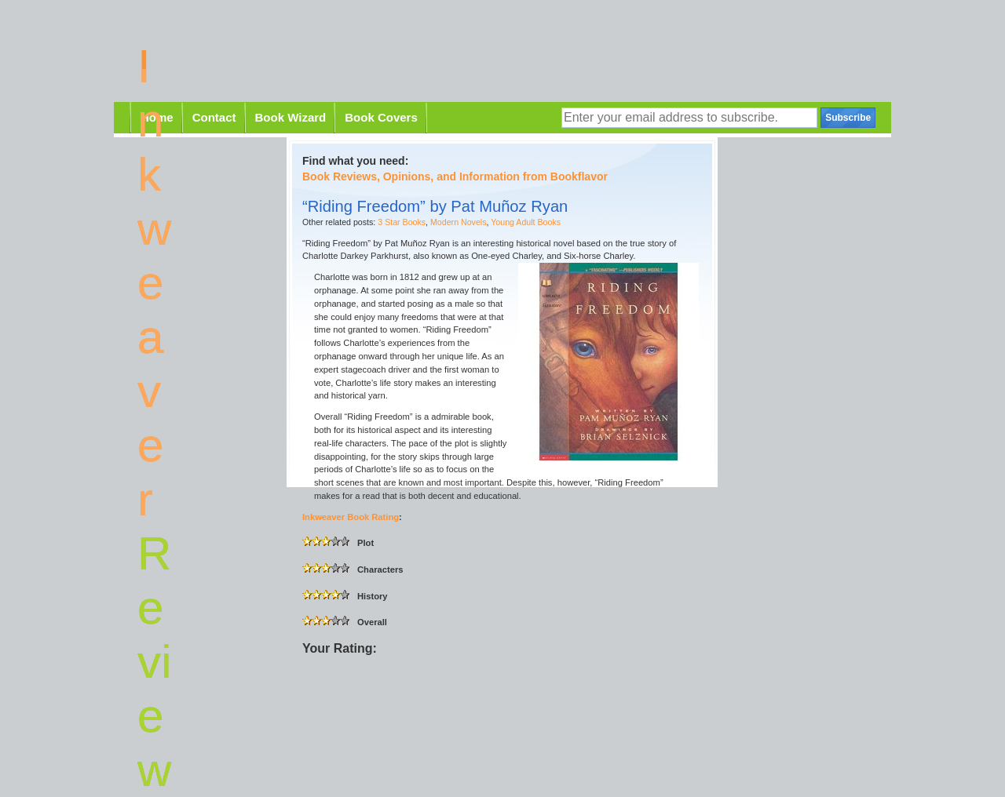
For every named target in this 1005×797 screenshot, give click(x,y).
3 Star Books (402, 222)
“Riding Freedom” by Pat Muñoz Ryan (435, 206)
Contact (214, 117)
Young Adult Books (526, 222)
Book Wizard (291, 117)
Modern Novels (458, 222)
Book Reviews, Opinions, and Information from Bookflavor (455, 176)
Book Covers (381, 117)
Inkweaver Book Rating (350, 517)
